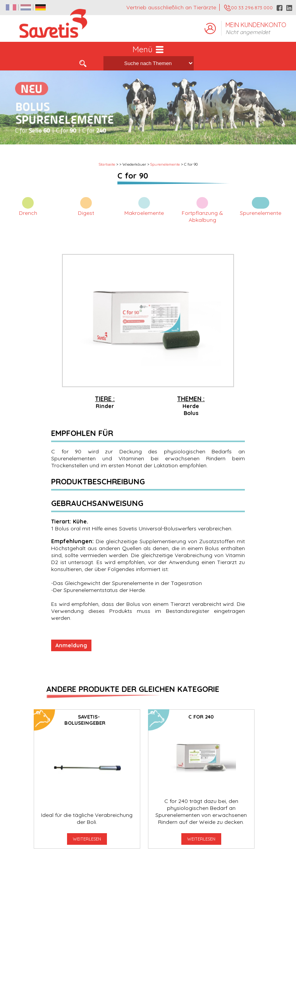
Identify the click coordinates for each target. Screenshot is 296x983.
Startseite (107, 164)
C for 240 (201, 717)
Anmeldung (71, 645)
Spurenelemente (165, 164)
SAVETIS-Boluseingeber (84, 720)
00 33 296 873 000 (248, 8)
